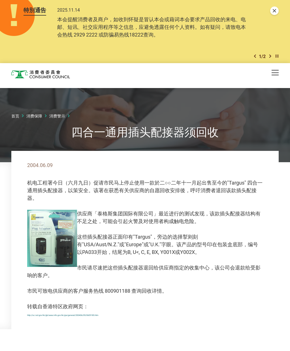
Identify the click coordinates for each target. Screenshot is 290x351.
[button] (255, 57)
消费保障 (34, 116)
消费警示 (57, 116)
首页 (15, 116)
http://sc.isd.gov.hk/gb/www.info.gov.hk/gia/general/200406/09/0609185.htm (115, 314)
